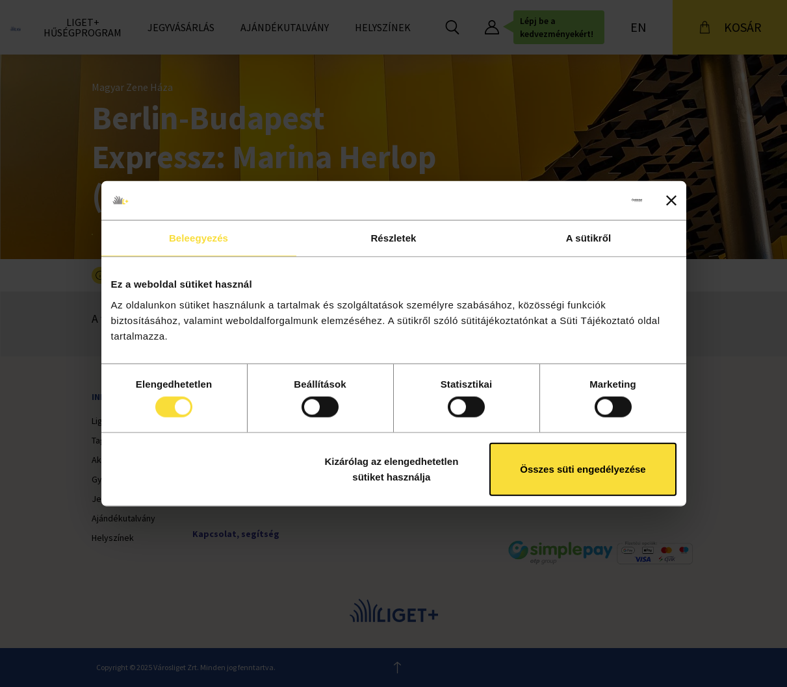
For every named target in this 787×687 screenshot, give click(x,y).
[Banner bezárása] (671, 200)
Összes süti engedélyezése (582, 468)
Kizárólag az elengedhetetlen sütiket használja (391, 468)
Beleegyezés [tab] (198, 238)
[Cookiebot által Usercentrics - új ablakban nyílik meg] (585, 200)
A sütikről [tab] (589, 238)
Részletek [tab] (393, 238)
